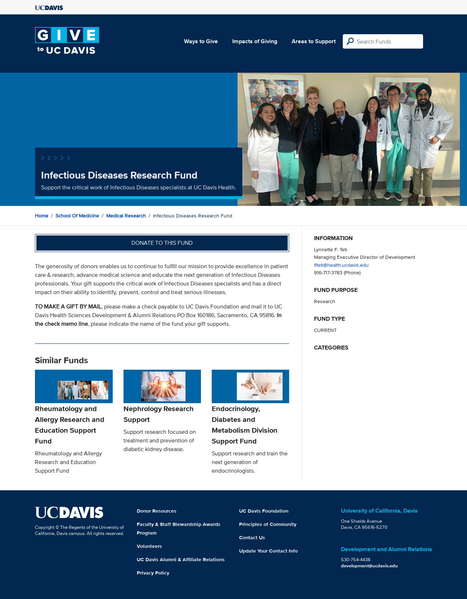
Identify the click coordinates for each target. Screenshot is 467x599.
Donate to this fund (162, 243)
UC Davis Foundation (263, 510)
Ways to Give (201, 41)
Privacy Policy (153, 572)
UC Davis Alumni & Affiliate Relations (181, 559)
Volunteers (149, 546)
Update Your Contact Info (268, 550)
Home (41, 215)
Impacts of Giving (254, 41)
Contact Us (252, 537)
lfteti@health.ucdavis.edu (341, 265)
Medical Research (126, 215)
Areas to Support (314, 41)
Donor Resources (156, 510)
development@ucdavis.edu (369, 565)
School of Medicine (77, 215)
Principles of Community (267, 524)
